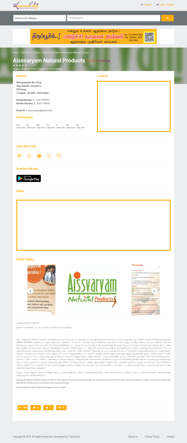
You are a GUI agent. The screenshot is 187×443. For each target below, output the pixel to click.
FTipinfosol (74, 436)
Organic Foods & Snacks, (50, 69)
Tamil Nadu (25, 52)
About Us (133, 436)
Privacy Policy (152, 436)
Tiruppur (37, 52)
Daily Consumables (51, 52)
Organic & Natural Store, (25, 69)
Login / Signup (166, 4)
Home (15, 52)
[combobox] (39, 18)
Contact (170, 436)
